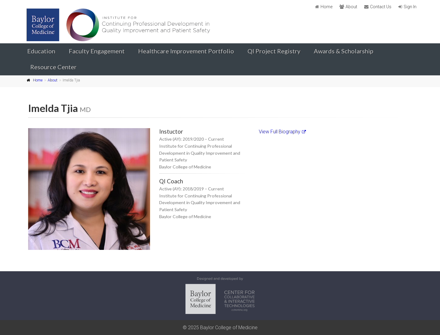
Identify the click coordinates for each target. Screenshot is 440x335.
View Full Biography (282, 132)
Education (41, 51)
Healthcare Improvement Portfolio (186, 51)
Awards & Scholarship (343, 51)
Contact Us (380, 6)
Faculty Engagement (97, 51)
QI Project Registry (274, 51)
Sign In (410, 6)
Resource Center (53, 66)
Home (326, 6)
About (351, 6)
